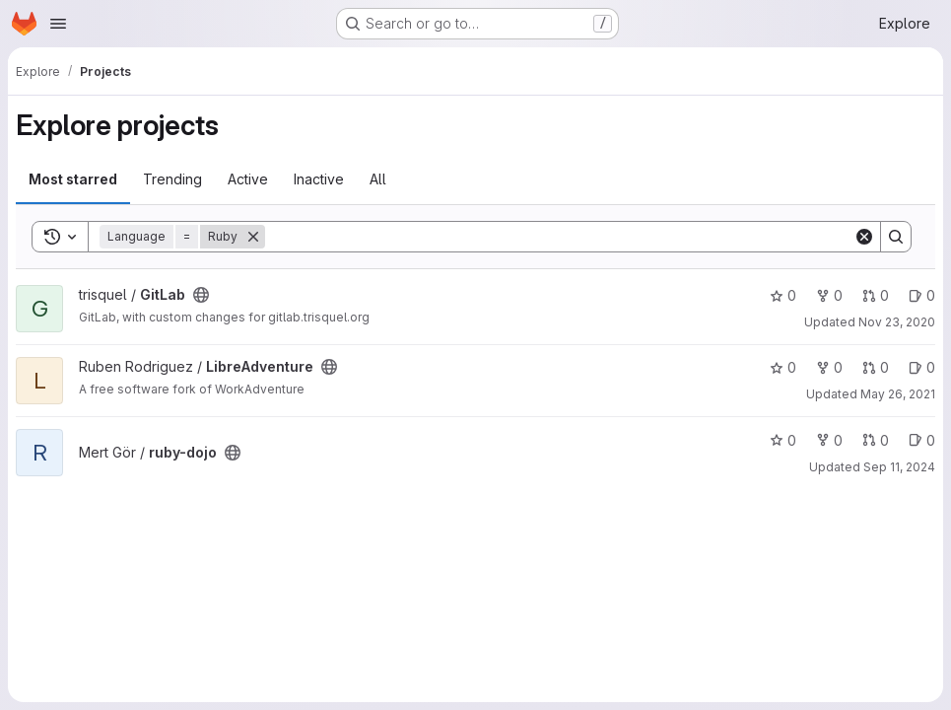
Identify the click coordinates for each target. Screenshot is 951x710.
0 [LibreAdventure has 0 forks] (829, 367)
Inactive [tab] (319, 179)
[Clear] (864, 236)
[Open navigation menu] (58, 23)
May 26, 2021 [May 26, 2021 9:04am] (897, 394)
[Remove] (253, 236)
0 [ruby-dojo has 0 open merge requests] (875, 440)
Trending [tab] (172, 179)
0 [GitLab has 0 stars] (783, 295)
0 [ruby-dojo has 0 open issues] (922, 440)
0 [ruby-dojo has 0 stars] (783, 440)
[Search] (559, 236)
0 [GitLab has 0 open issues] (922, 295)
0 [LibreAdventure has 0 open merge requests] (875, 367)
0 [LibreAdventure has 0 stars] (783, 367)
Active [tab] (248, 179)
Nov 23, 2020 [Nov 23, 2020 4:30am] (896, 322)
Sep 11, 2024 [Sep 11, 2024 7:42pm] (899, 467)
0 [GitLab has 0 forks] (829, 295)
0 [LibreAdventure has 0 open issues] (922, 367)
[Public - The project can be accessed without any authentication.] (201, 295)
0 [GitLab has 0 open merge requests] (875, 295)
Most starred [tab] (73, 179)
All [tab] (378, 179)
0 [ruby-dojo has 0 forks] (829, 440)
